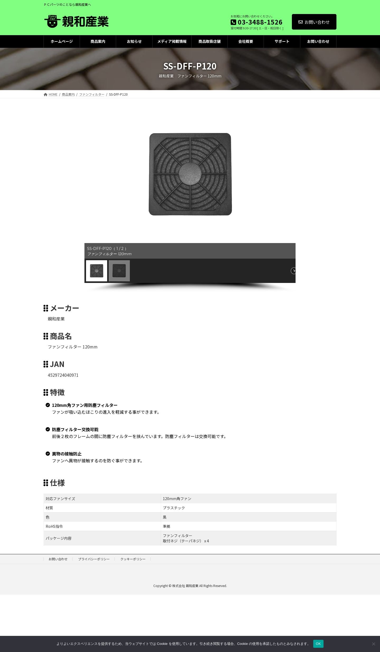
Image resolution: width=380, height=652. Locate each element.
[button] (96, 270)
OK (318, 644)
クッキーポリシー (133, 559)
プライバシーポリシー (94, 559)
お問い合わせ (314, 22)
